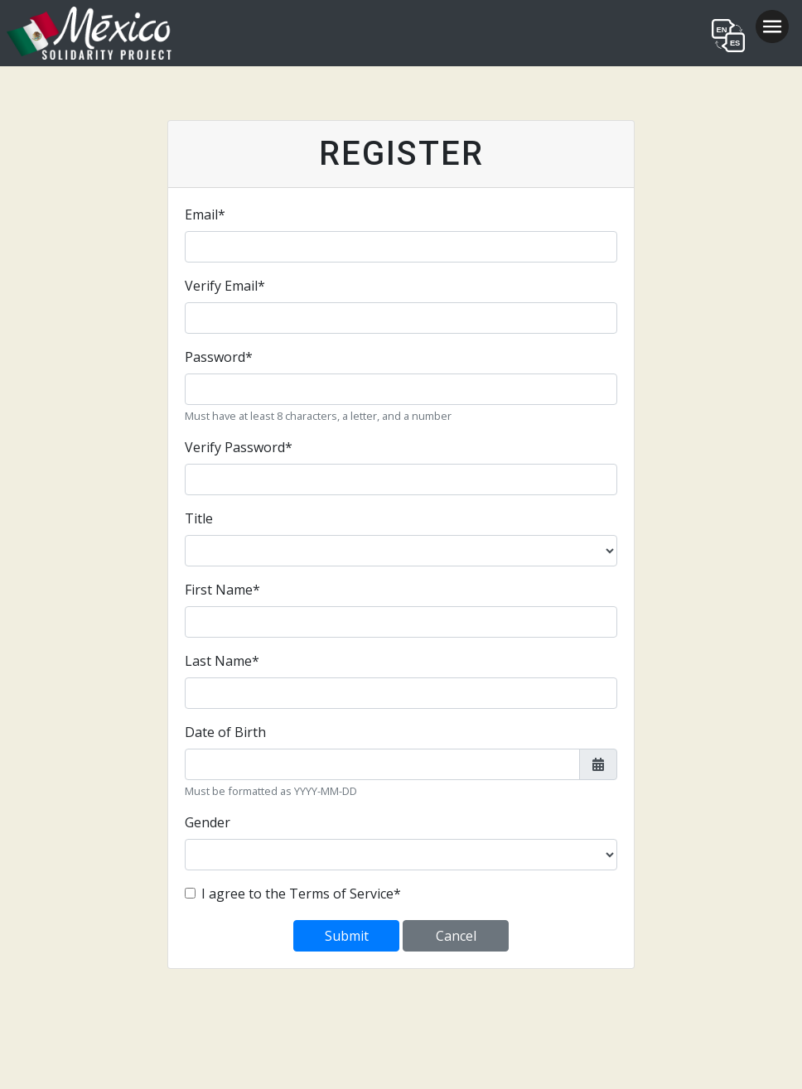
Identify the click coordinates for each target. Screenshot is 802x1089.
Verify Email (225, 286)
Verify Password (238, 447)
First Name (222, 590)
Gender (207, 822)
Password (219, 357)
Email (205, 214)
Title (199, 518)
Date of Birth (225, 732)
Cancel (456, 936)
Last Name (222, 661)
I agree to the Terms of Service (301, 893)
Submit (347, 936)
